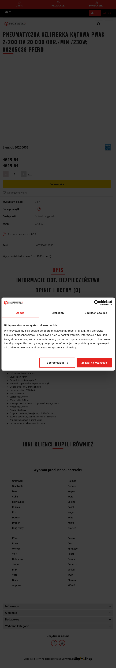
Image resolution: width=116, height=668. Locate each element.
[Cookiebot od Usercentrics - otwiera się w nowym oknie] (96, 302)
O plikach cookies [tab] (95, 312)
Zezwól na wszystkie (94, 362)
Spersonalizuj (57, 362)
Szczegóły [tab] (58, 312)
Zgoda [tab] (20, 312)
